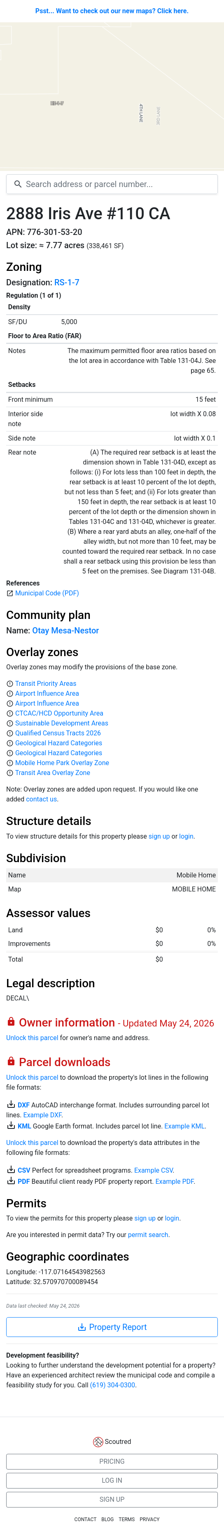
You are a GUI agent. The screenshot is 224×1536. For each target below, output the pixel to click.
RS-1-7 (66, 282)
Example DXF (42, 1115)
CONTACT (86, 1519)
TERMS (127, 1519)
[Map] (112, 96)
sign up (159, 836)
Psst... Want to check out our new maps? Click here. (112, 11)
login (186, 836)
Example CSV (153, 1170)
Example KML (184, 1126)
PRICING (111, 1461)
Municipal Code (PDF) (47, 593)
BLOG (107, 1519)
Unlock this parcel (32, 1038)
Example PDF (174, 1181)
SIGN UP (112, 1499)
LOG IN (112, 1480)
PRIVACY (149, 1519)
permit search (148, 1235)
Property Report (112, 1327)
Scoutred (118, 1442)
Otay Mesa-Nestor (65, 630)
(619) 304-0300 (112, 1385)
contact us (41, 799)
